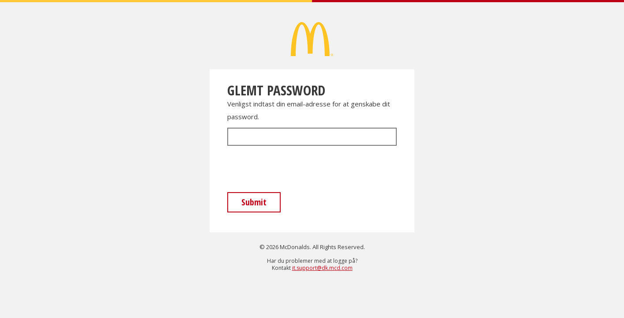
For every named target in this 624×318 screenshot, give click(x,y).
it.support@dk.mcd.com (322, 268)
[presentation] (294, 169)
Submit (254, 202)
